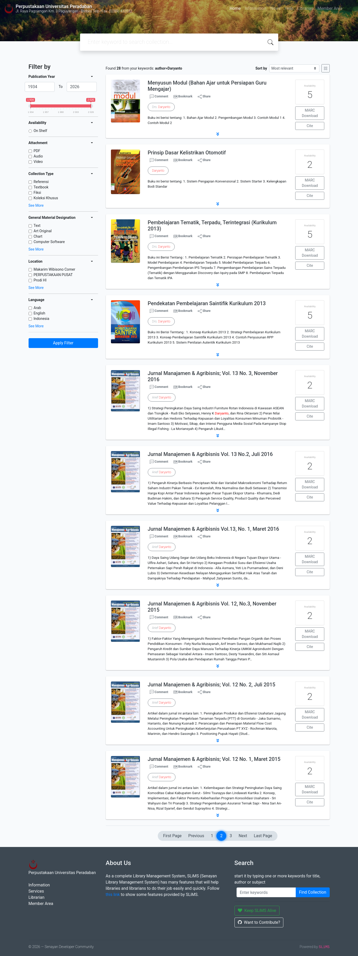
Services (36, 891)
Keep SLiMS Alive (257, 910)
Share (204, 97)
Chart (38, 236)
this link (113, 894)
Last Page (263, 835)
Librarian (305, 8)
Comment (159, 97)
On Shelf (40, 131)
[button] (218, 134)
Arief (161, 397)
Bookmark (185, 96)
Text (37, 225)
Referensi (41, 182)
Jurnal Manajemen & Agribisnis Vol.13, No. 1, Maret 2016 (213, 529)
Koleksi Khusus (46, 198)
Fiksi (37, 192)
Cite (310, 126)
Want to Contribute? (259, 922)
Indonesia (41, 319)
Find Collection (312, 892)
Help (289, 8)
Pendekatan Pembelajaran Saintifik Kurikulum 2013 (207, 303)
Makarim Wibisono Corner (54, 269)
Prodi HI (40, 280)
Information (255, 8)
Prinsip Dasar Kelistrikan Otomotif (187, 152)
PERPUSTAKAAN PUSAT (53, 275)
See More (36, 205)
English (39, 313)
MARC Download (310, 113)
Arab (37, 308)
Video (38, 162)
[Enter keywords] (266, 892)
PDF (37, 151)
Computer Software (49, 242)
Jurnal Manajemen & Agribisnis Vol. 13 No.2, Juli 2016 (210, 454)
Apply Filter (63, 342)
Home (235, 8)
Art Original (43, 231)
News (275, 8)
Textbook (41, 187)
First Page (172, 835)
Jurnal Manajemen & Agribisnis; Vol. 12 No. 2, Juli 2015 (211, 684)
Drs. (161, 107)
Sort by (261, 68)
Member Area (329, 8)
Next (243, 835)
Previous (196, 835)
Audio (38, 156)
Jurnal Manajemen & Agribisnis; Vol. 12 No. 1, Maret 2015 (214, 759)
